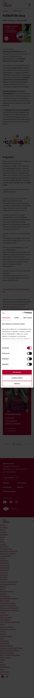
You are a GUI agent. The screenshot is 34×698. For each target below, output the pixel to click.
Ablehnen (17, 383)
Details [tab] (17, 317)
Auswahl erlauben (17, 378)
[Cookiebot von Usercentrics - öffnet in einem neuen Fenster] (24, 313)
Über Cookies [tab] (27, 317)
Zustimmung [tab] (6, 317)
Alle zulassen (17, 372)
